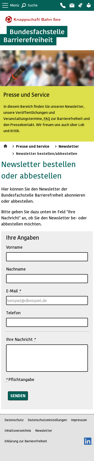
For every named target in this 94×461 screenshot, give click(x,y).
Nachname (16, 268)
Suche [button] (33, 5)
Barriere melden (71, 5)
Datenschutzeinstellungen (47, 420)
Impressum (79, 420)
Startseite (6, 145)
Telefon (13, 312)
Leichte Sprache (89, 5)
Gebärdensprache (80, 5)
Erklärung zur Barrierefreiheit (26, 441)
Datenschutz (14, 420)
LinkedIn (88, 441)
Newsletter (69, 146)
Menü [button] (14, 5)
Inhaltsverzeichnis (18, 430)
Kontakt (62, 5)
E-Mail (13, 290)
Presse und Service (32, 146)
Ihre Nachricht (20, 339)
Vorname (14, 247)
